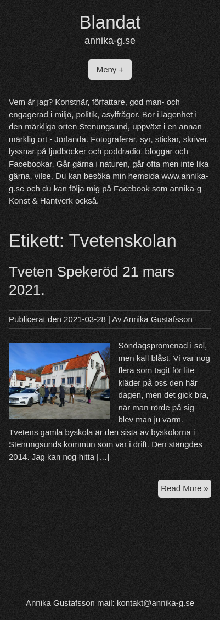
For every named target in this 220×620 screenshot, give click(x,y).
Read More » (186, 490)
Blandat (110, 22)
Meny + (110, 69)
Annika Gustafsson (158, 319)
